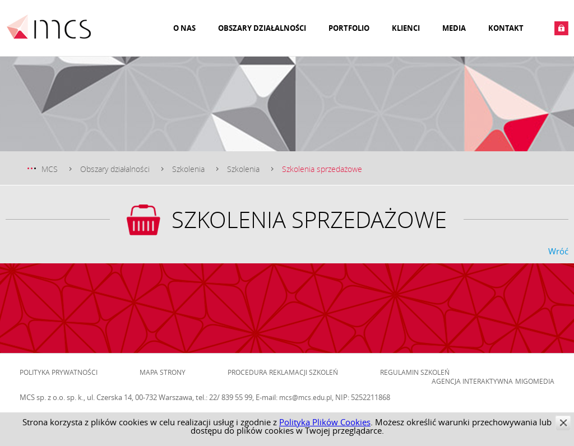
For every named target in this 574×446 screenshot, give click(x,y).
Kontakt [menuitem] (506, 28)
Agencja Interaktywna (472, 381)
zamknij (563, 422)
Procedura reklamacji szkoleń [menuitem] (283, 372)
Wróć (558, 251)
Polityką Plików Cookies (325, 422)
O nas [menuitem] (184, 28)
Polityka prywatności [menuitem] (59, 372)
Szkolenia (188, 169)
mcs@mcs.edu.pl (305, 397)
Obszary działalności (115, 169)
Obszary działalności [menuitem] (262, 28)
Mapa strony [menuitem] (163, 372)
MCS (49, 169)
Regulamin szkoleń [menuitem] (415, 372)
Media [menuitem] (454, 28)
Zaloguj (561, 28)
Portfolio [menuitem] (348, 28)
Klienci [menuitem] (406, 28)
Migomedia (534, 381)
